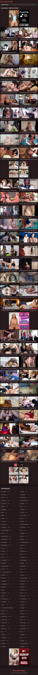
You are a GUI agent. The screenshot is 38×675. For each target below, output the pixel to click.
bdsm (5, 518)
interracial (6, 623)
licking (24, 492)
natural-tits (25, 515)
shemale (24, 581)
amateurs (6, 495)
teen (24, 593)
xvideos (24, 635)
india (5, 611)
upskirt (24, 605)
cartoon (5, 521)
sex (24, 569)
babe (5, 506)
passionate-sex (26, 542)
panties (24, 539)
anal (5, 498)
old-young (25, 527)
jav (4, 632)
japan (5, 626)
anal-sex (6, 503)
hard (5, 605)
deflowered (6, 545)
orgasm (24, 533)
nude (24, 521)
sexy (24, 572)
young (24, 641)
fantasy (5, 578)
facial (5, 569)
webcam (24, 617)
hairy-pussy (6, 599)
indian (5, 614)
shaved (24, 575)
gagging (5, 581)
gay (4, 590)
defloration (6, 542)
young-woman (26, 644)
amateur (6, 492)
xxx (23, 638)
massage (25, 495)
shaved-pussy (26, 578)
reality (24, 563)
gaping (5, 587)
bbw (5, 515)
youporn (24, 646)
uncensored (25, 599)
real (23, 554)
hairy (5, 596)
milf (24, 506)
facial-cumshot (7, 572)
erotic (5, 554)
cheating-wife (7, 530)
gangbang (6, 584)
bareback (6, 509)
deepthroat (6, 539)
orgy (24, 536)
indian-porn (6, 617)
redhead (25, 566)
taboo (24, 584)
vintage (24, 608)
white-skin (25, 629)
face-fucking (7, 566)
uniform (24, 602)
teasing (24, 590)
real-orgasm (26, 560)
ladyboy (5, 638)
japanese (6, 629)
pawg (24, 545)
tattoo (24, 587)
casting (5, 524)
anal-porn (6, 501)
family (5, 575)
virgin (24, 611)
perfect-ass (25, 551)
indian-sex (6, 620)
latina (5, 641)
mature (24, 503)
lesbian (5, 644)
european (6, 560)
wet (23, 620)
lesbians (5, 646)
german (5, 593)
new (24, 518)
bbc (4, 512)
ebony (5, 551)
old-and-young (26, 524)
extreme (5, 563)
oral (23, 530)
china (5, 533)
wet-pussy (25, 623)
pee (23, 548)
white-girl (25, 626)
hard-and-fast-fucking (9, 608)
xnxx (23, 632)
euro (5, 557)
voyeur (24, 614)
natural (24, 512)
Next (22, 465)
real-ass (24, 557)
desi (5, 548)
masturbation (26, 501)
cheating (6, 527)
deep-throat (6, 536)
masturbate (25, 498)
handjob (6, 602)
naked (24, 509)
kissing (5, 635)
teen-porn (25, 596)
